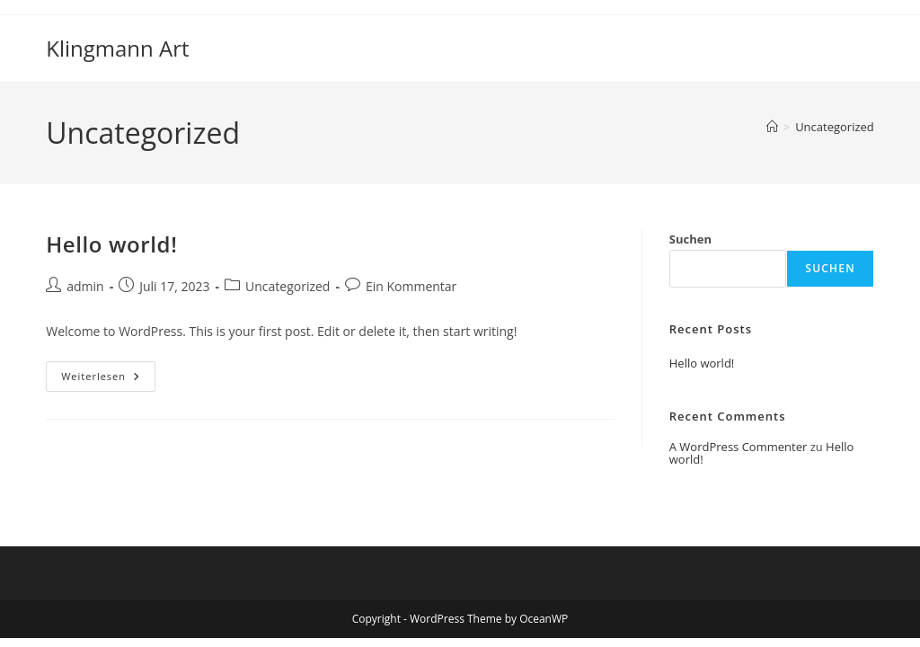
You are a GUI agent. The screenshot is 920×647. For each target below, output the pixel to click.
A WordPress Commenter (738, 447)
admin (84, 286)
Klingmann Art (117, 48)
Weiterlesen (108, 380)
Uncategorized (834, 127)
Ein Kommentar (411, 286)
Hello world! (111, 244)
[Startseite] (772, 127)
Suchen (690, 239)
